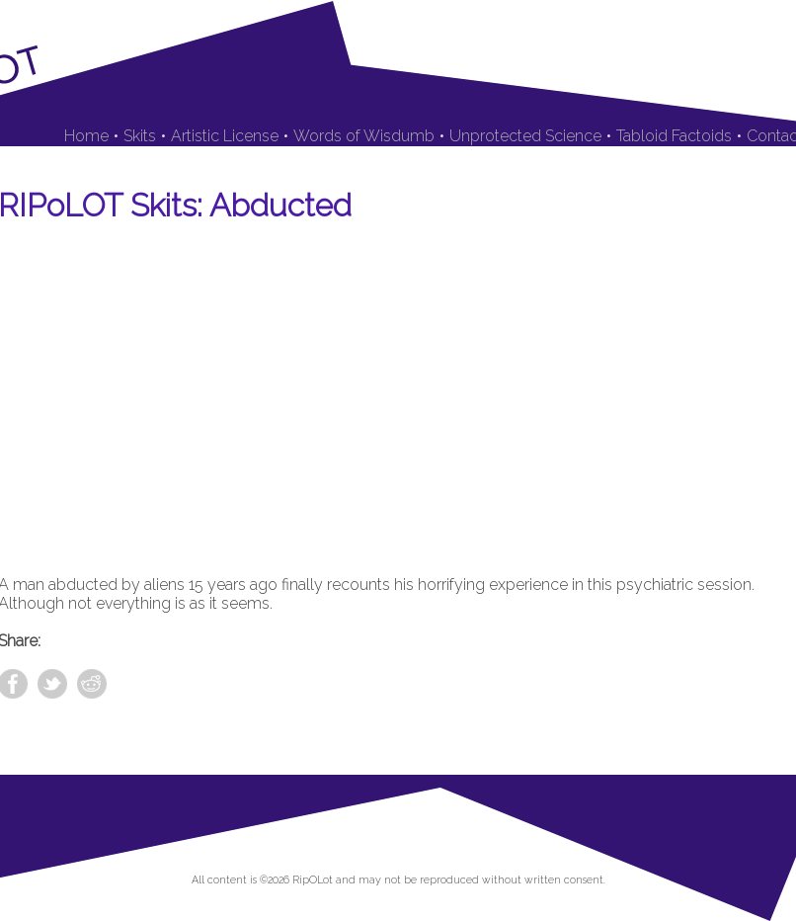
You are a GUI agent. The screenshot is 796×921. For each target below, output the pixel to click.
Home (86, 135)
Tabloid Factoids (674, 135)
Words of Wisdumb (364, 135)
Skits (139, 135)
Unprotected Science (525, 135)
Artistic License (225, 135)
